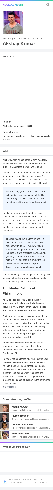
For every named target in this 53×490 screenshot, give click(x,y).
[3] (29, 337)
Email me (36, 481)
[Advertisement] (26, 91)
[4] (16, 353)
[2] (41, 267)
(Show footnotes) (10, 387)
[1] (7, 205)
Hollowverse (13, 4)
